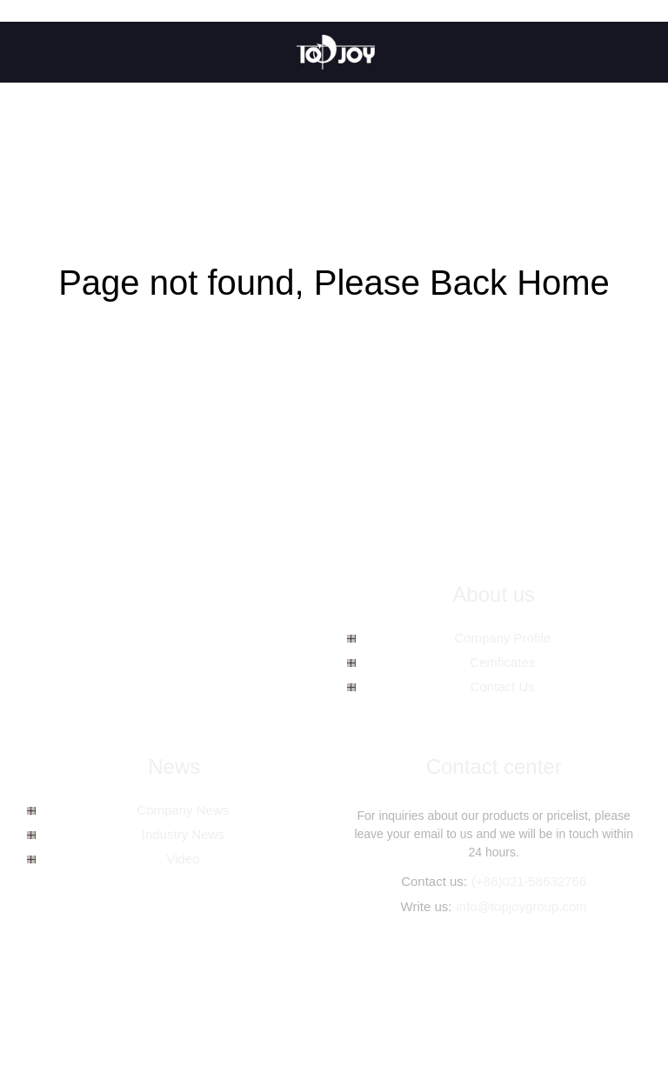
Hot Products (397, 1009)
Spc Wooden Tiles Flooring (169, 1027)
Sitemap (465, 1009)
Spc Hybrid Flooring (528, 1027)
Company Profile (502, 637)
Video (182, 858)
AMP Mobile (530, 1009)
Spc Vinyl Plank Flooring (314, 1027)
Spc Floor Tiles (427, 1027)
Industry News (183, 834)
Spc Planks (59, 1027)
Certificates (502, 662)
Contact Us (503, 686)
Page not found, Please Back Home (334, 282)
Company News (183, 810)
